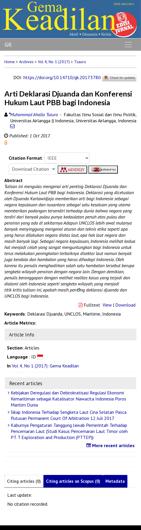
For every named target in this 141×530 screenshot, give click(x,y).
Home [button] (9, 61)
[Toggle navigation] (128, 44)
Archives (26, 61)
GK (8, 44)
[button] (5, 142)
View (107, 305)
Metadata (115, 481)
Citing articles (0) (24, 481)
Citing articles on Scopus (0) (73, 481)
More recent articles (111, 445)
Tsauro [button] (80, 61)
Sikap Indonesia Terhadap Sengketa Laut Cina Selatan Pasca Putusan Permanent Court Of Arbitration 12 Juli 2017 (68, 415)
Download (125, 305)
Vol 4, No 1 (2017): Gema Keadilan (45, 366)
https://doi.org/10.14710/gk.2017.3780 (62, 77)
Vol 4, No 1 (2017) (54, 61)
